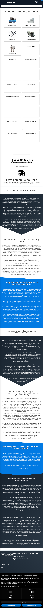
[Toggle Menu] (2, 1)
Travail (2, 567)
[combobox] (21, 6)
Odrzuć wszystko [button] (11, 605)
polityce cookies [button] (4, 579)
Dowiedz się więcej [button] (21, 602)
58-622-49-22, (18, 558)
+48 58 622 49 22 (36, 2)
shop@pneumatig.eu (19, 556)
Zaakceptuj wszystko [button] (31, 605)
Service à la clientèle (5, 570)
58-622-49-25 (25, 558)
